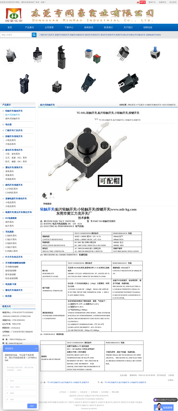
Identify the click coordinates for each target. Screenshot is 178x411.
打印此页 (161, 375)
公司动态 (62, 392)
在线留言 (73, 392)
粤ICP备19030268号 (100, 396)
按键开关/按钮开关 (62, 35)
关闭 (171, 375)
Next (175, 70)
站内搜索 (104, 392)
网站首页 (131, 105)
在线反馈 (83, 392)
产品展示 (140, 105)
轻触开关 (47, 209)
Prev (3, 70)
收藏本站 (162, 2)
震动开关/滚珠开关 (107, 35)
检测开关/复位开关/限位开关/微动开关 (131, 35)
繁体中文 (152, 2)
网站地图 (115, 392)
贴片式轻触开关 (169, 105)
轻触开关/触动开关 (77, 35)
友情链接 (94, 392)
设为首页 (173, 2)
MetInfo (94, 409)
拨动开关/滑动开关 (92, 35)
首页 (10, 27)
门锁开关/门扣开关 (46, 35)
